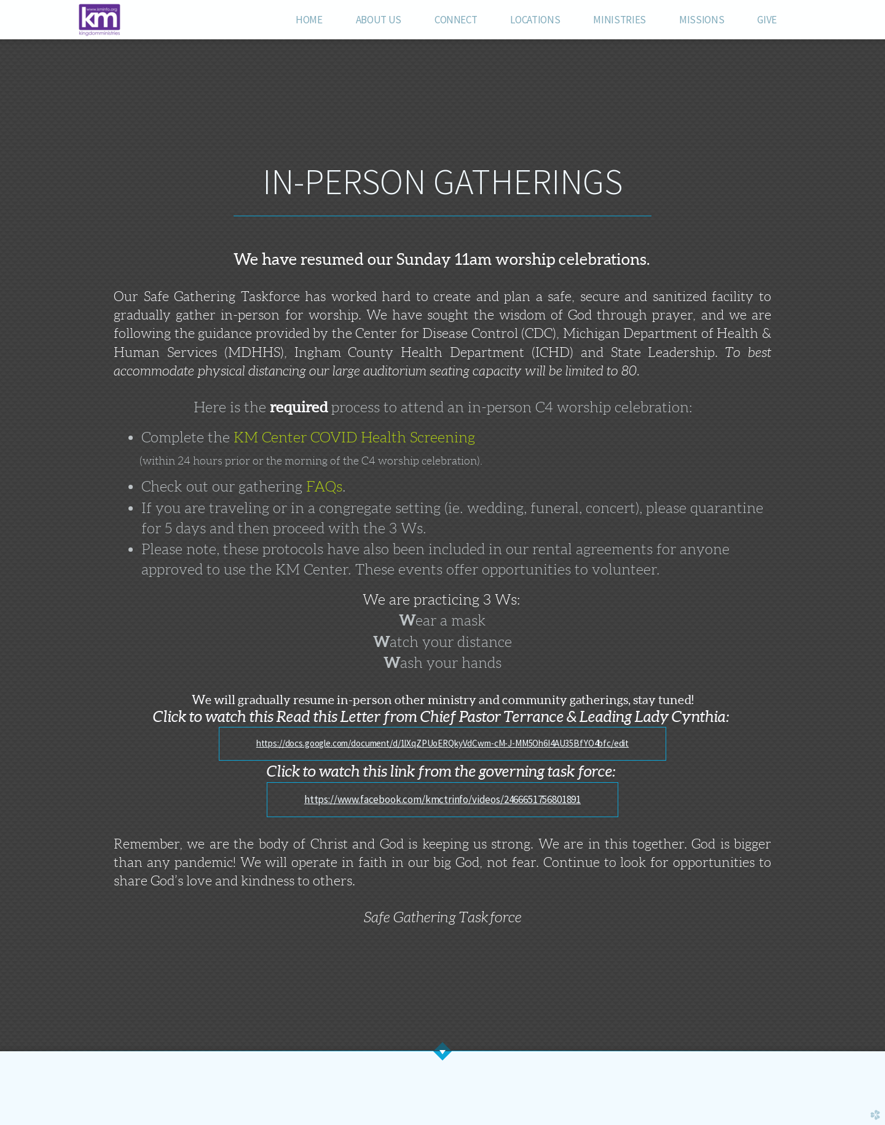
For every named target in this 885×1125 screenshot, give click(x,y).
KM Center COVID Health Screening (354, 437)
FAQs (324, 487)
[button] (442, 744)
